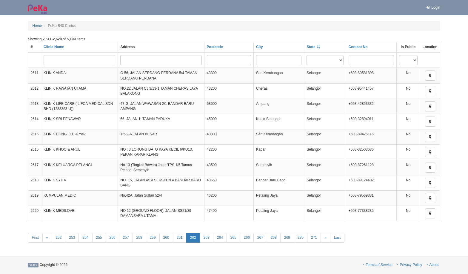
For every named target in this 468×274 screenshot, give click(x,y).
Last (337, 237)
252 (58, 237)
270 (301, 237)
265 (233, 237)
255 (99, 237)
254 (85, 237)
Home (37, 26)
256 (113, 237)
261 (180, 237)
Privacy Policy (409, 265)
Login (433, 7)
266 (247, 237)
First (35, 237)
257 (126, 237)
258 (139, 237)
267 (260, 237)
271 (314, 237)
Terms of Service (377, 265)
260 (166, 237)
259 (153, 237)
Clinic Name (54, 47)
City (259, 47)
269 (287, 237)
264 (220, 237)
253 (72, 237)
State (311, 47)
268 (274, 237)
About (432, 265)
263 (207, 237)
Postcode (215, 47)
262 (193, 237)
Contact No (358, 47)
